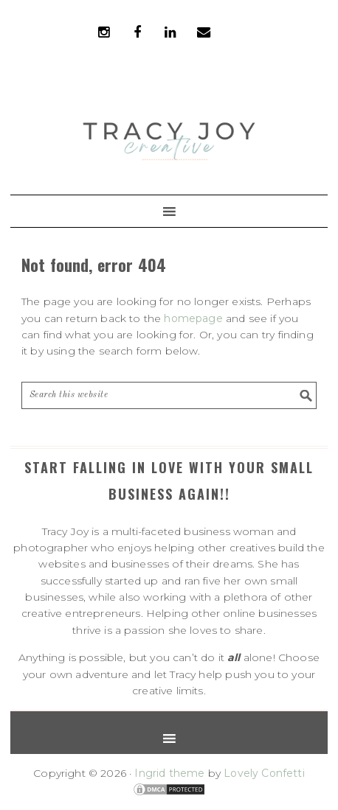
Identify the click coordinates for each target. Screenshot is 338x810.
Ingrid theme (169, 773)
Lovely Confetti (264, 773)
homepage (193, 318)
